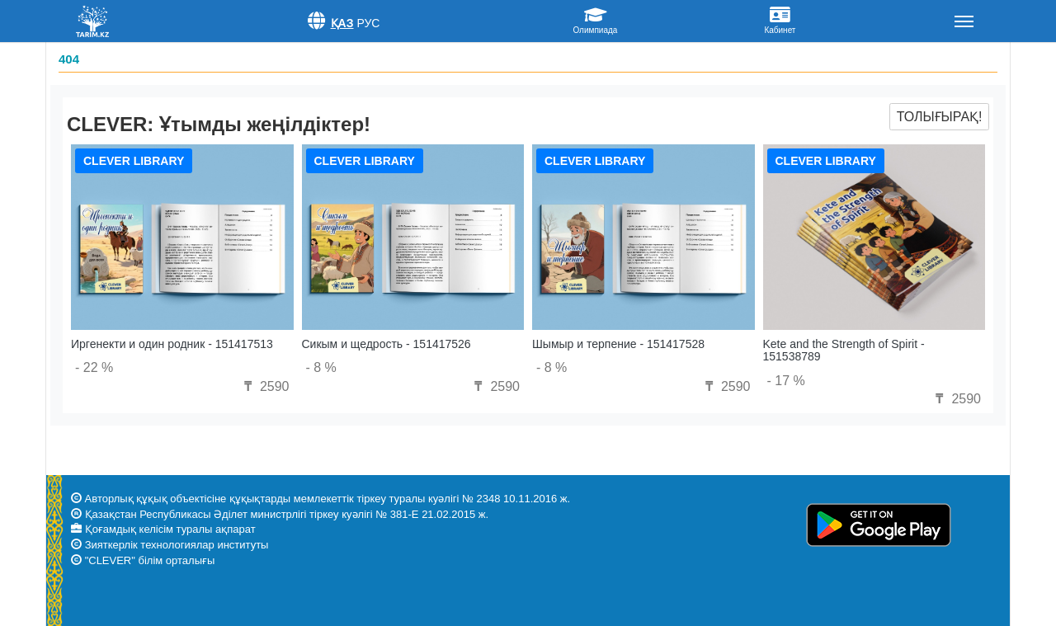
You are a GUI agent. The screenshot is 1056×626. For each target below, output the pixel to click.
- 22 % (94, 367)
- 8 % (321, 367)
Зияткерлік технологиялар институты (177, 545)
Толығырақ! (940, 117)
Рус (368, 23)
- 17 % (786, 381)
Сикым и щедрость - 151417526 (386, 344)
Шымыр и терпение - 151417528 (618, 344)
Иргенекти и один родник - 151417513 (172, 344)
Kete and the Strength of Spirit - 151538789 (844, 350)
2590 (264, 386)
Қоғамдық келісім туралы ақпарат (170, 529)
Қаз (342, 23)
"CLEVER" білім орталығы (150, 560)
